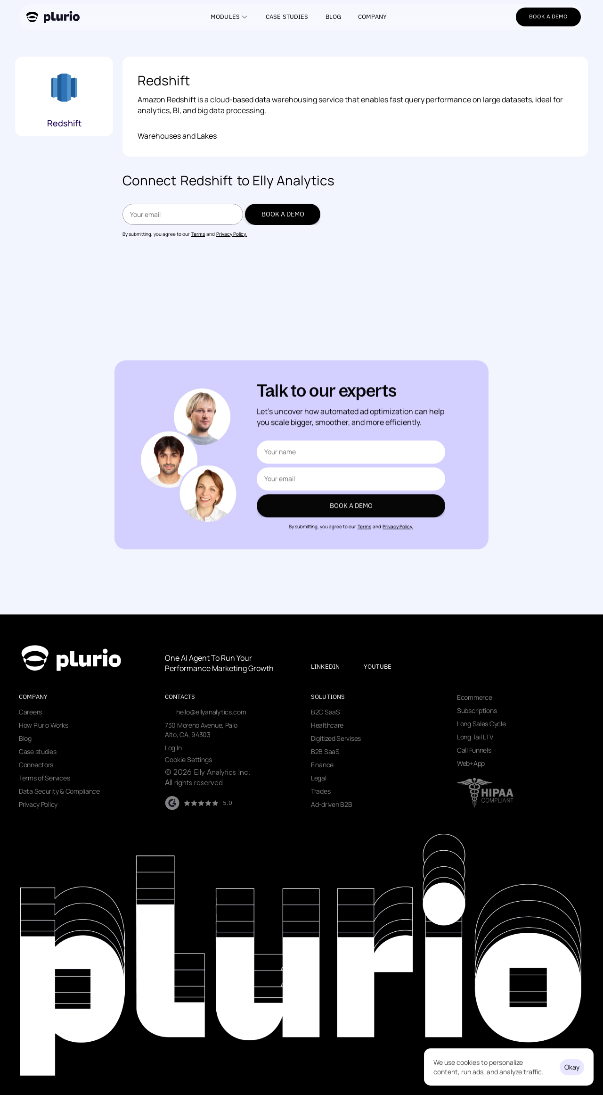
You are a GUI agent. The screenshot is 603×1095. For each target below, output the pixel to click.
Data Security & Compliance (59, 791)
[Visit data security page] (485, 793)
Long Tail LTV (475, 736)
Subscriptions (477, 710)
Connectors (36, 764)
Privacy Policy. (231, 234)
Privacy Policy (38, 804)
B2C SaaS (325, 711)
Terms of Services (44, 777)
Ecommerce (474, 697)
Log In (173, 747)
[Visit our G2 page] (198, 803)
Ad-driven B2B (331, 804)
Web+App (471, 763)
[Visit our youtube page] (385, 667)
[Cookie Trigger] (188, 759)
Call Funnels (474, 750)
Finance (322, 764)
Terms (198, 234)
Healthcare (327, 725)
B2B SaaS (325, 751)
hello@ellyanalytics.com (211, 711)
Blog (25, 738)
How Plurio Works (43, 725)
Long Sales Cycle (481, 723)
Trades (320, 791)
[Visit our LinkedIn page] (333, 667)
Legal (318, 777)
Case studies (38, 751)
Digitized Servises (336, 738)
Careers (30, 711)
